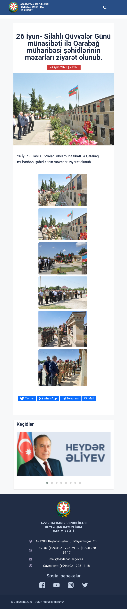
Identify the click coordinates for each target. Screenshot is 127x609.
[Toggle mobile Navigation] (114, 7)
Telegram (73, 398)
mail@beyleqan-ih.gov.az (66, 559)
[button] (47, 483)
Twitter (29, 398)
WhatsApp (50, 398)
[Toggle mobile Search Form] (105, 7)
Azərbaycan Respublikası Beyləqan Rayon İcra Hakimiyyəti (34, 7)
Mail (91, 398)
